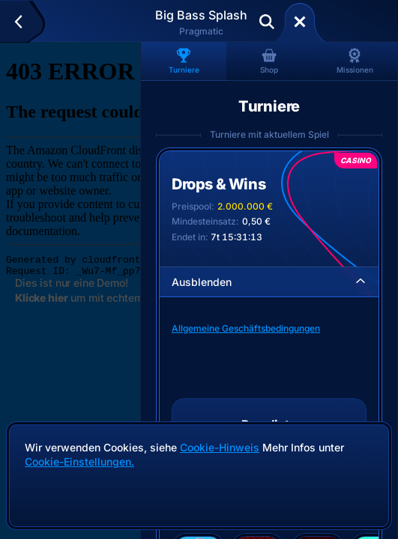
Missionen (355, 61)
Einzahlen (353, 21)
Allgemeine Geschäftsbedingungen (246, 328)
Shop (269, 61)
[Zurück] (25, 22)
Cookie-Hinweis (219, 447)
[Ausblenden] (361, 281)
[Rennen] (299, 21)
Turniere (184, 61)
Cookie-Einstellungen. (79, 462)
